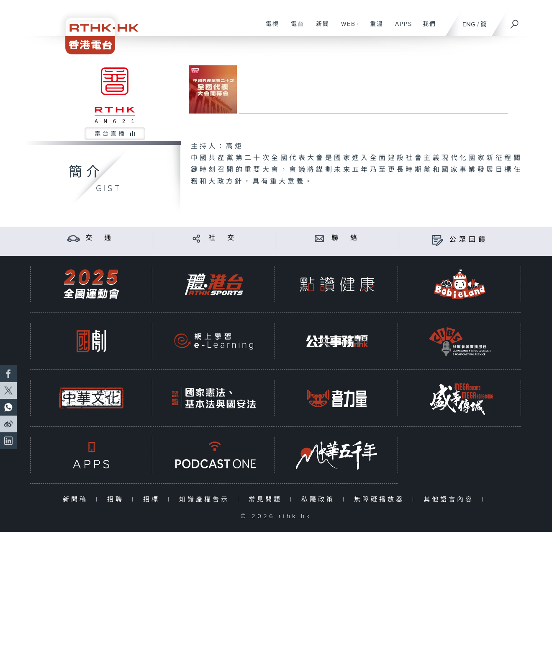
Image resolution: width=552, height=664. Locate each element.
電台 (294, 28)
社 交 (222, 238)
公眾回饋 (468, 240)
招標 (153, 499)
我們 (426, 28)
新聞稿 (77, 499)
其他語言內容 (451, 499)
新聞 (319, 28)
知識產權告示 (206, 499)
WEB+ (347, 28)
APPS (400, 28)
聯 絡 (345, 238)
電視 (269, 28)
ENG (468, 24)
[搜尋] (514, 21)
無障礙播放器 (381, 499)
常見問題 (267, 499)
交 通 (99, 238)
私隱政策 (320, 499)
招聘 (117, 499)
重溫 (373, 28)
